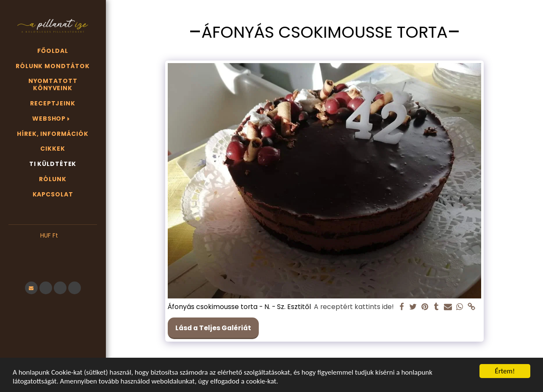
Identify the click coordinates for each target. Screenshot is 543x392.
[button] (53, 248)
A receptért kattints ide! (354, 307)
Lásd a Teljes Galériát (213, 327)
